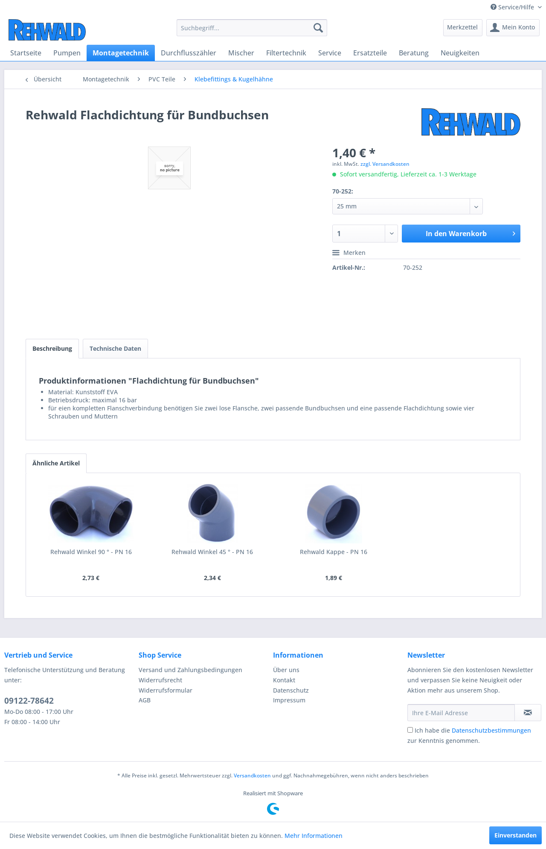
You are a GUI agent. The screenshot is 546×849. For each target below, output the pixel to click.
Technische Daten (115, 348)
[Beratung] (414, 53)
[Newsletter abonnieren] (527, 712)
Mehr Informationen (314, 836)
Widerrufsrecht (160, 680)
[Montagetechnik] (121, 53)
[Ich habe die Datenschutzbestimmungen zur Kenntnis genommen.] (410, 730)
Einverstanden (515, 835)
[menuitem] (252, 27)
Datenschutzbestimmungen (491, 730)
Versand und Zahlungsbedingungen (190, 670)
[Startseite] (25, 53)
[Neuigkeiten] (460, 53)
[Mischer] (241, 53)
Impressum (289, 700)
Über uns (286, 670)
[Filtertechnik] (286, 53)
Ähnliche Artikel (56, 463)
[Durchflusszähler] (188, 53)
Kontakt (284, 680)
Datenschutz (291, 690)
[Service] (329, 53)
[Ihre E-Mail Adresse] (461, 712)
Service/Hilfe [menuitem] (513, 7)
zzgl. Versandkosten (385, 163)
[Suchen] (318, 27)
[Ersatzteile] (370, 53)
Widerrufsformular (165, 690)
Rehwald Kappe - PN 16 (333, 552)
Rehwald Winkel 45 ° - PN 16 (212, 552)
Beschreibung (52, 348)
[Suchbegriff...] (252, 27)
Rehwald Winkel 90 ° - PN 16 (91, 552)
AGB (145, 700)
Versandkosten (252, 775)
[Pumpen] (67, 53)
